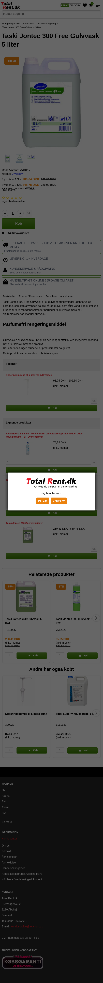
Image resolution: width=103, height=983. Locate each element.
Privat (42, 500)
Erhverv (59, 500)
